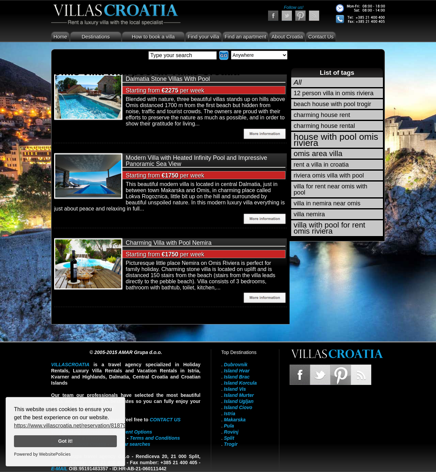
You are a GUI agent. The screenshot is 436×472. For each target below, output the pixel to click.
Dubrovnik (235, 364)
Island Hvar (236, 370)
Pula (229, 425)
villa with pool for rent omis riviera (329, 228)
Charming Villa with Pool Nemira (169, 242)
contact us (165, 419)
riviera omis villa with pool (329, 175)
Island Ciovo (238, 407)
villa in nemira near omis (327, 203)
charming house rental (324, 125)
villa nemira (309, 214)
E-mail (59, 468)
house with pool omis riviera (336, 140)
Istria (229, 413)
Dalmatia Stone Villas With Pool (168, 78)
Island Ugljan (238, 401)
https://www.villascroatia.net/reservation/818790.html (77, 425)
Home (60, 36)
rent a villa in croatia (321, 164)
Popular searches (130, 444)
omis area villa (318, 153)
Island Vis (235, 389)
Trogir (230, 444)
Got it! (65, 441)
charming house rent (322, 115)
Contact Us (320, 36)
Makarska (235, 419)
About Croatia (287, 36)
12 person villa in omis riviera (334, 93)
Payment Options (132, 432)
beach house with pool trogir (332, 104)
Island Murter (239, 395)
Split (229, 438)
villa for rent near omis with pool (330, 189)
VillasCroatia (70, 364)
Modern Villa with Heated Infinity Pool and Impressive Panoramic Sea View (196, 160)
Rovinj (231, 432)
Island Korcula (240, 383)
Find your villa (203, 36)
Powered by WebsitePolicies (42, 454)
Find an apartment (245, 36)
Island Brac (236, 377)
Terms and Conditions (155, 438)
